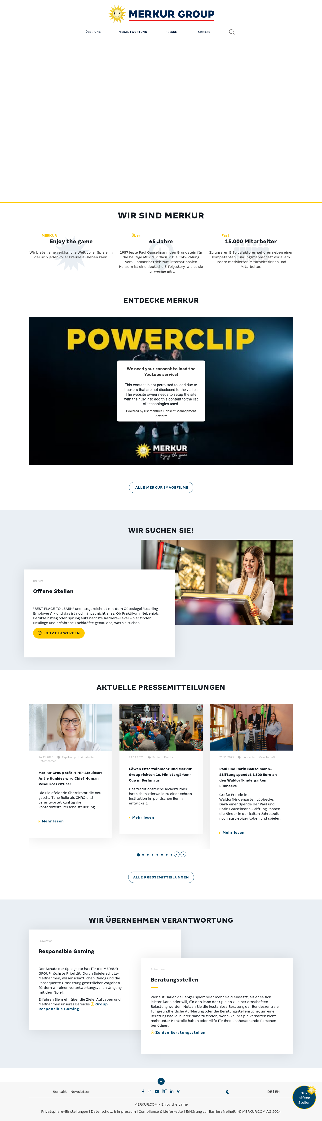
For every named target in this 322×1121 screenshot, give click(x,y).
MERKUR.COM (146, 1104)
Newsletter (80, 1092)
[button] (138, 855)
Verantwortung (133, 31)
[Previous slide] (177, 854)
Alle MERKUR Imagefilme (161, 487)
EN (277, 1092)
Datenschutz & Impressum (114, 1111)
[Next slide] (183, 854)
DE (269, 1092)
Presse (171, 31)
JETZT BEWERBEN (59, 633)
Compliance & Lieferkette (161, 1111)
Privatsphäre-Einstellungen (64, 1111)
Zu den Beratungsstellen (180, 1032)
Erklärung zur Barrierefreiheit (211, 1111)
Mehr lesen (51, 821)
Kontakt (60, 1092)
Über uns (93, 31)
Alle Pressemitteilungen (161, 877)
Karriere (203, 31)
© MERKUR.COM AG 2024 (259, 1111)
